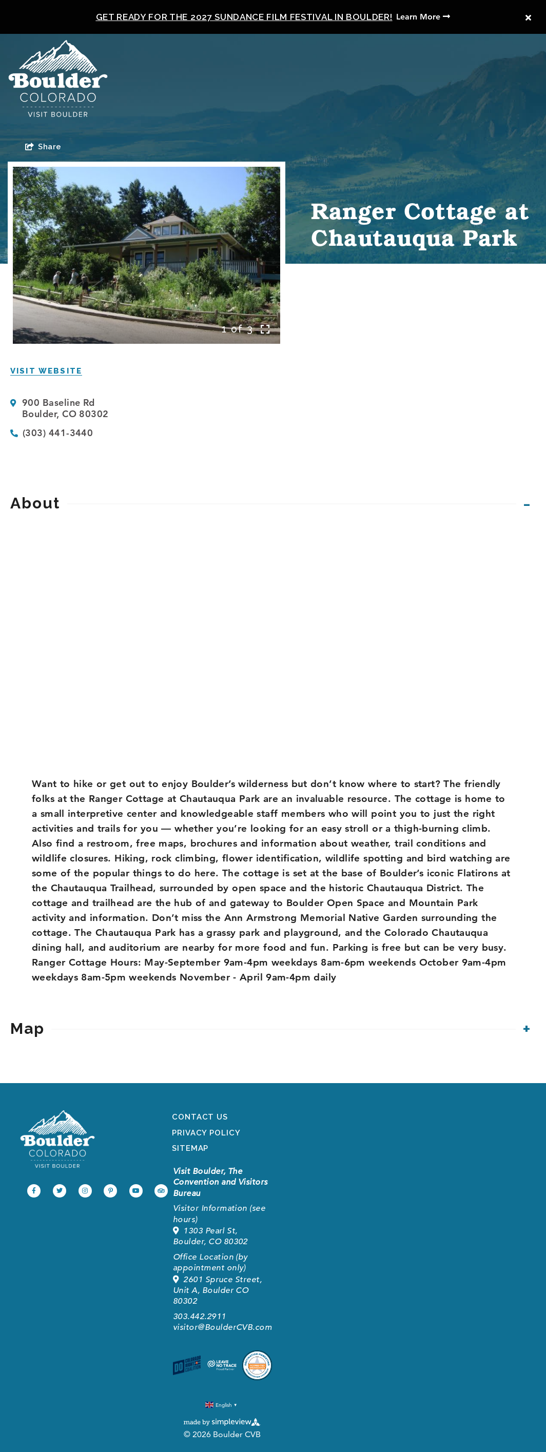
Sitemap (190, 1148)
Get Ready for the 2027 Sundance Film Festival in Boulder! (244, 17)
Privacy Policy (206, 1132)
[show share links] (43, 147)
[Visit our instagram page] (85, 1191)
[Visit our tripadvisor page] (161, 1191)
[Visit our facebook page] (34, 1191)
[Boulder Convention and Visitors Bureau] (57, 1139)
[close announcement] (528, 18)
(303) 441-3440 (58, 433)
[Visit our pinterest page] (110, 1191)
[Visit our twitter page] (59, 1191)
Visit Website (46, 371)
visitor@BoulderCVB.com (222, 1327)
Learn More (423, 17)
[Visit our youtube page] (136, 1191)
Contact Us (200, 1117)
